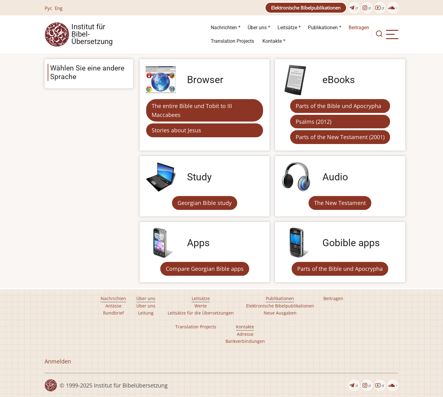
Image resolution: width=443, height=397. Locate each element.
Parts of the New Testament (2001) (340, 137)
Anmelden (58, 361)
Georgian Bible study (205, 203)
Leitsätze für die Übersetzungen (201, 313)
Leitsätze (287, 27)
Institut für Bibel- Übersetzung (92, 34)
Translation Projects (232, 41)
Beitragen (359, 27)
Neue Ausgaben (280, 313)
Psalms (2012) (313, 121)
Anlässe (114, 306)
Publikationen (323, 27)
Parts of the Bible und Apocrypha (338, 106)
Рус (48, 8)
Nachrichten (224, 27)
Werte (200, 306)
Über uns (257, 27)
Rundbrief (113, 313)
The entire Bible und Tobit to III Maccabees (192, 110)
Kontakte (272, 41)
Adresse (245, 334)
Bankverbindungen (245, 341)
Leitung (146, 313)
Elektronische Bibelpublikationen (306, 8)
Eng (58, 8)
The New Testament (340, 203)
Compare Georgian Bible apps (205, 268)
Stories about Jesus (176, 130)
